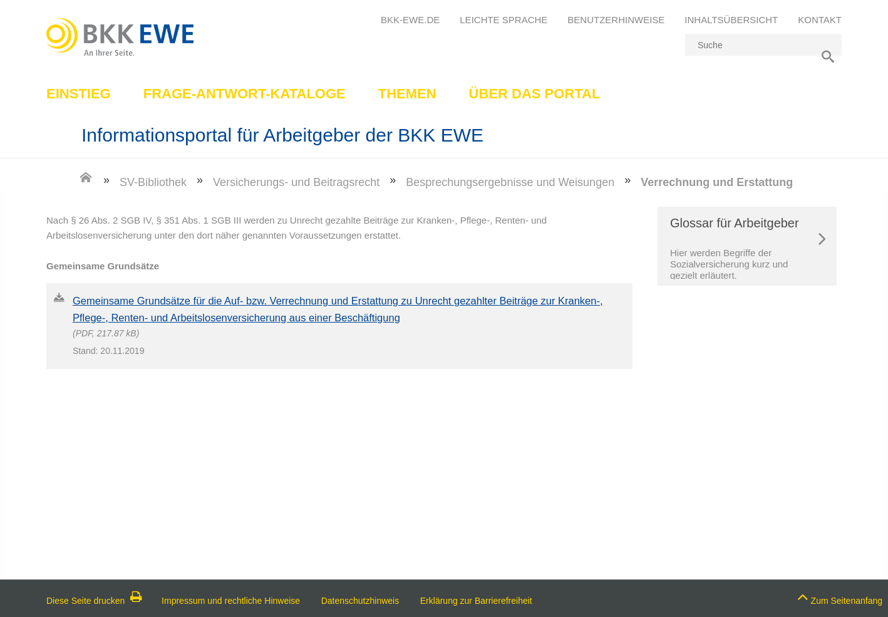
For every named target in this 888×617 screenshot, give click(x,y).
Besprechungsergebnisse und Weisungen (510, 182)
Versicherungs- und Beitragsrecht (296, 182)
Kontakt (820, 19)
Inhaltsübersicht (731, 19)
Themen (407, 93)
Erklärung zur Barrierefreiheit (476, 601)
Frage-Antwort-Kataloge (244, 93)
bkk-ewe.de (410, 19)
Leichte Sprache (503, 19)
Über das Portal (535, 93)
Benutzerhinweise (615, 19)
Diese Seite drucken (94, 601)
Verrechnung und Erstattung (717, 182)
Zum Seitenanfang (839, 597)
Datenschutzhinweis (360, 601)
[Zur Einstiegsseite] (85, 181)
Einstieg (78, 93)
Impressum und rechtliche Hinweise (231, 601)
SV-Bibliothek (153, 182)
